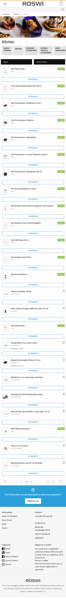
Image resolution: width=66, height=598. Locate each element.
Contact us (33, 501)
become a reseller (41, 560)
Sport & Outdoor (12, 556)
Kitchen (8, 564)
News (4, 524)
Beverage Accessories (31, 49)
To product (33, 79)
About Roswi (7, 520)
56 (48, 481)
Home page (5, 14)
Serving (18, 49)
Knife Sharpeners (60, 49)
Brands (4, 528)
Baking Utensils (7, 49)
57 (54, 481)
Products (16, 14)
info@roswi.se (40, 523)
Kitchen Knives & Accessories (46, 50)
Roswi (8, 549)
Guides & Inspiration (9, 516)
